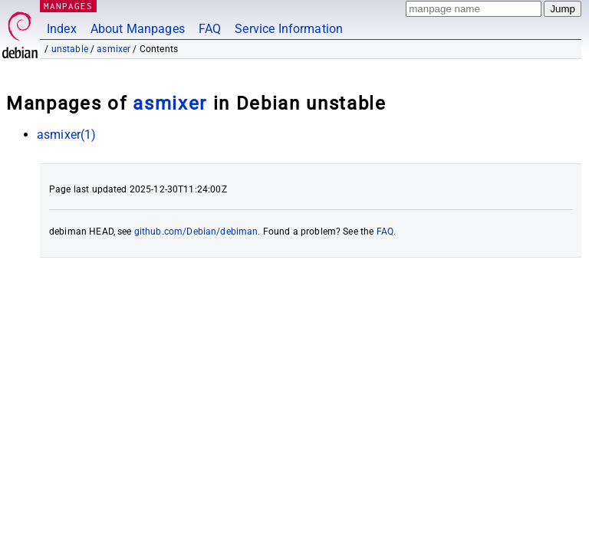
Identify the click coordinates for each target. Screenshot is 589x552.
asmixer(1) (67, 134)
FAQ (210, 28)
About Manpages (137, 28)
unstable (69, 49)
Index (62, 28)
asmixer (113, 49)
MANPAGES (68, 6)
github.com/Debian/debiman (196, 231)
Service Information (289, 28)
